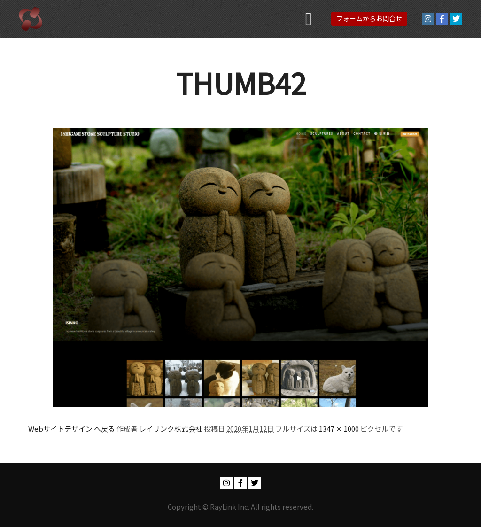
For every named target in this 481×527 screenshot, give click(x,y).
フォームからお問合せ (369, 18)
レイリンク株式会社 (170, 429)
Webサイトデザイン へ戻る (71, 429)
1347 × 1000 (339, 429)
